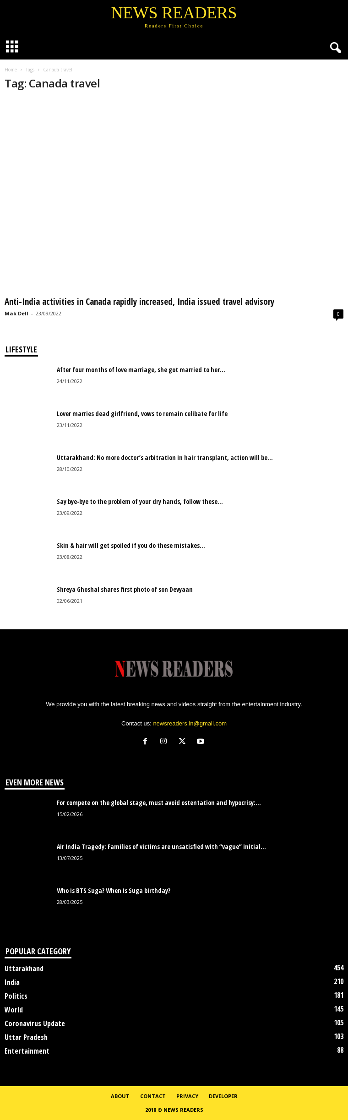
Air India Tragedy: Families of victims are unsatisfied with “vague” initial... (161, 846)
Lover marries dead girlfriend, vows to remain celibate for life (142, 413)
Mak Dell (16, 313)
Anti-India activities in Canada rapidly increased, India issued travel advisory (139, 302)
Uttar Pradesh (26, 1037)
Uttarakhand (24, 968)
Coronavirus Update (35, 1023)
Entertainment (27, 1051)
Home (11, 69)
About (120, 1096)
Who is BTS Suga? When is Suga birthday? (113, 890)
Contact (153, 1096)
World (14, 1010)
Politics (16, 996)
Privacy (187, 1096)
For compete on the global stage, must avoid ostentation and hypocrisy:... (159, 802)
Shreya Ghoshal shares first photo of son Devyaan (125, 589)
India (12, 982)
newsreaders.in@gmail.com (190, 723)
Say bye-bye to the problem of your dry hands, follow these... (140, 501)
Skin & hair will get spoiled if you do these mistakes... (131, 545)
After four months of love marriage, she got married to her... (141, 369)
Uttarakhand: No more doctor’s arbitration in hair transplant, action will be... (165, 457)
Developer (223, 1096)
